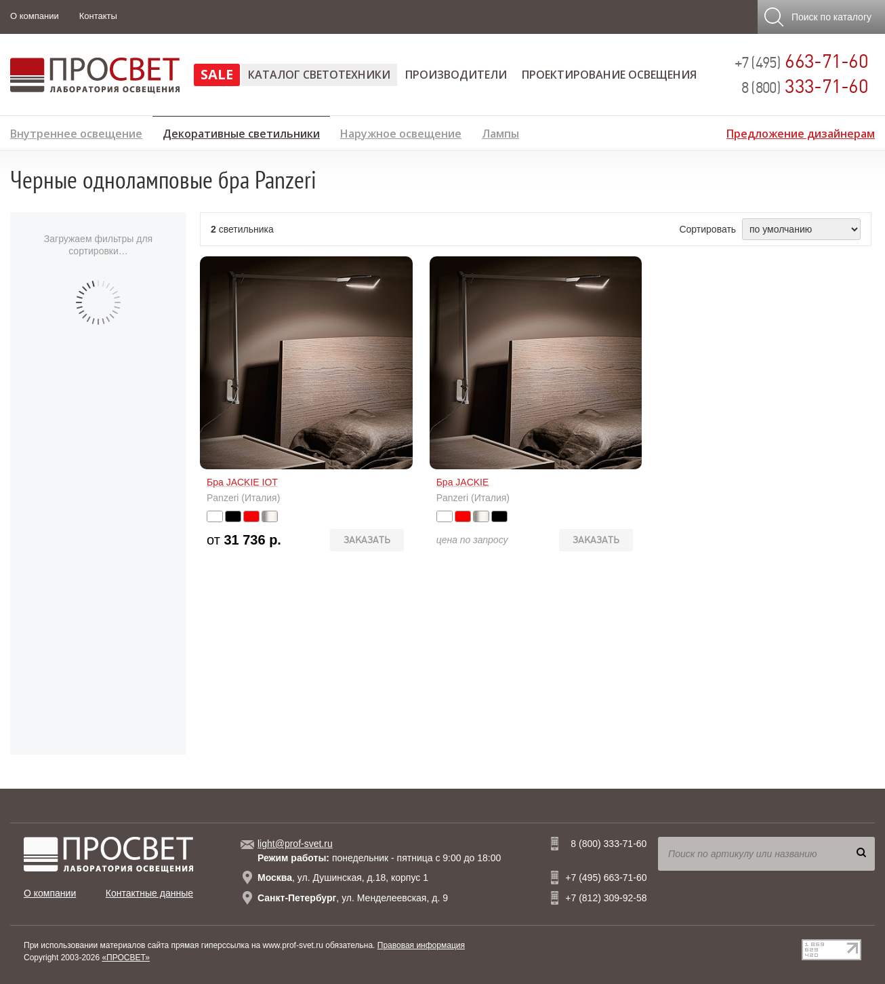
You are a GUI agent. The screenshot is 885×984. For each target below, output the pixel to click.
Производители (456, 74)
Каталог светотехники (319, 74)
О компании (34, 16)
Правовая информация (421, 945)
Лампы (500, 132)
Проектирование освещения (609, 74)
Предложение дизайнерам (800, 132)
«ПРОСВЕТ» (126, 957)
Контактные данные (149, 893)
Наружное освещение (400, 132)
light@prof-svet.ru (295, 843)
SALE (217, 74)
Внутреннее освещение (76, 132)
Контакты (98, 16)
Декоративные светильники (241, 131)
